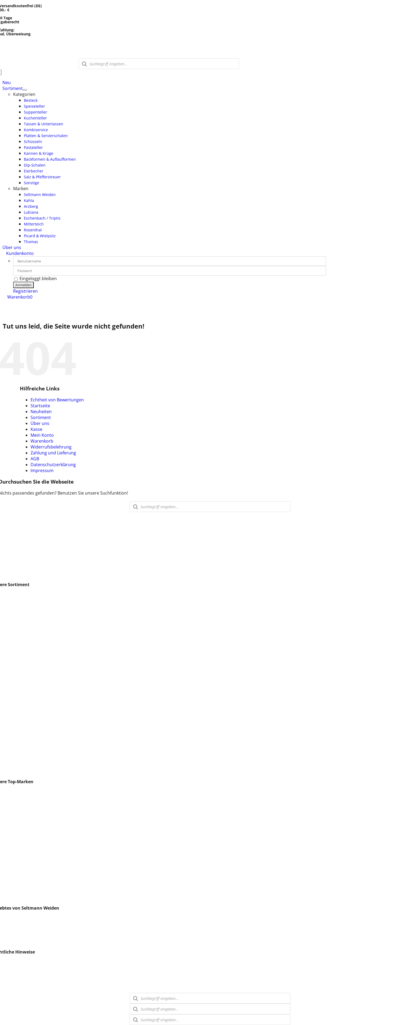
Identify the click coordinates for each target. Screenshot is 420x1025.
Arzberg (10, 815)
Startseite (40, 406)
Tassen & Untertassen (24, 642)
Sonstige (11, 771)
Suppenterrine (17, 724)
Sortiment (41, 417)
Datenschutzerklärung (53, 465)
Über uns (40, 423)
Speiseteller (14, 624)
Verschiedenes (17, 851)
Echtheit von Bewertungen (57, 400)
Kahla (8, 804)
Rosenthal (12, 839)
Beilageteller (14, 695)
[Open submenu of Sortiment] (25, 90)
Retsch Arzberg (17, 874)
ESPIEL (9, 809)
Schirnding (13, 892)
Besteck (10, 612)
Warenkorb (42, 441)
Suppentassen (16, 665)
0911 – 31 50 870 (17, 527)
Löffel (8, 606)
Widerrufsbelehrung (51, 447)
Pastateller (13, 701)
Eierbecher (13, 736)
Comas (9, 833)
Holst (7, 868)
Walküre (10, 821)
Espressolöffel (16, 880)
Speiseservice (16, 748)
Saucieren (12, 683)
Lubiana (10, 798)
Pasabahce (13, 857)
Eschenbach (14, 827)
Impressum (42, 470)
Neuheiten (41, 411)
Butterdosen (15, 765)
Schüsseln (12, 689)
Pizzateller (12, 677)
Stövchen (11, 760)
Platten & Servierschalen (27, 671)
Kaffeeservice (15, 659)
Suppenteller (15, 630)
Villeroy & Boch (17, 886)
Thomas (10, 845)
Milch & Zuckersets (21, 712)
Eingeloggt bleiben (35, 278)
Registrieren (25, 291)
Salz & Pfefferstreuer (23, 742)
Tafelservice (14, 754)
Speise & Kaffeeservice (25, 648)
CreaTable (12, 898)
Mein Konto (42, 435)
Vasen (8, 601)
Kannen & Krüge (18, 707)
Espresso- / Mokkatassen (27, 595)
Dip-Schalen (14, 730)
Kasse (36, 429)
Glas (6, 618)
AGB (35, 459)
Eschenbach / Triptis (22, 862)
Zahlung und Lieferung (53, 453)
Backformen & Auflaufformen (32, 718)
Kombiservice (16, 654)
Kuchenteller (15, 636)
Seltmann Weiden (20, 792)
